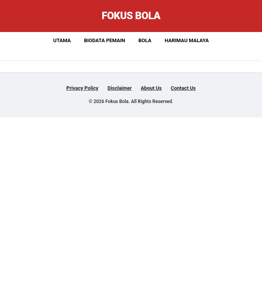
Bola (144, 40)
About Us (151, 88)
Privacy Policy (82, 88)
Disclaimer (120, 88)
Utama (62, 40)
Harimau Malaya (187, 40)
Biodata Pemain (104, 40)
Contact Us (183, 88)
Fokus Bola (131, 15)
